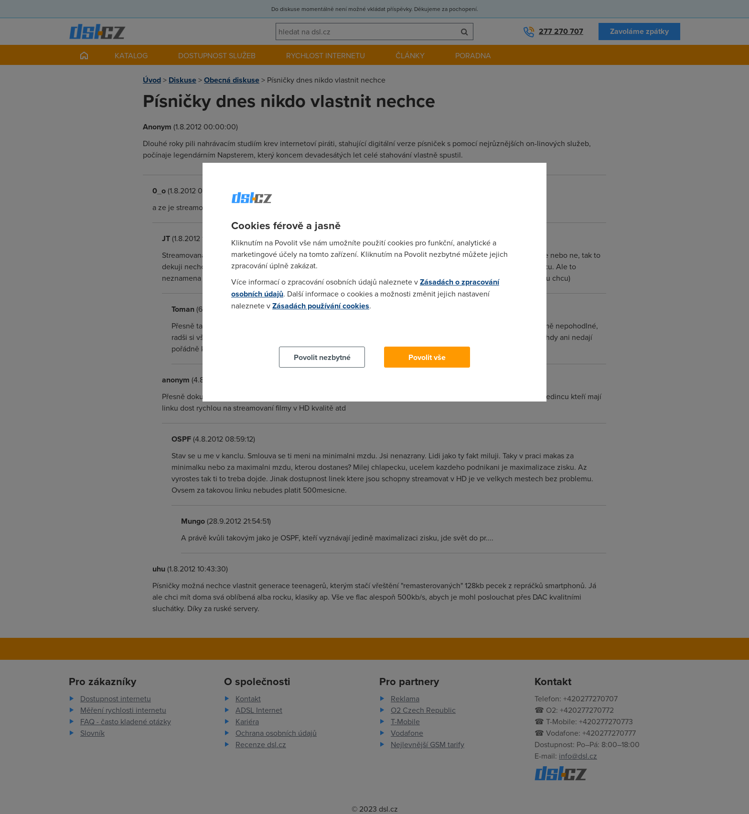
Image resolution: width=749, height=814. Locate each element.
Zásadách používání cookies (320, 305)
